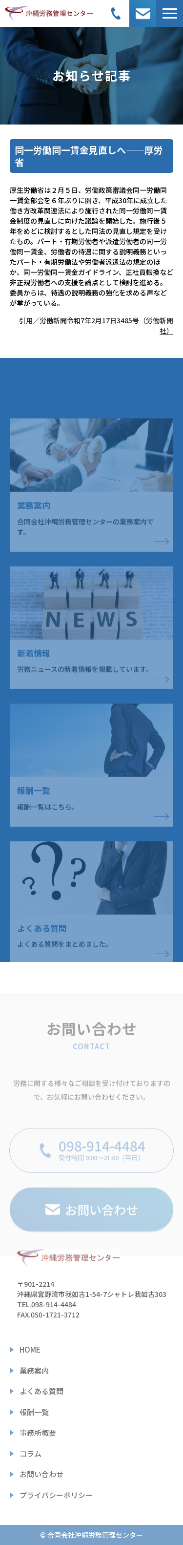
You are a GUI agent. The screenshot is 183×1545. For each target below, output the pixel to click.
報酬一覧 (34, 1412)
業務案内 (34, 1370)
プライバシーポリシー (56, 1495)
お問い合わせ (41, 1474)
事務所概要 (38, 1432)
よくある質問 (41, 1391)
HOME (30, 1349)
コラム (30, 1453)
